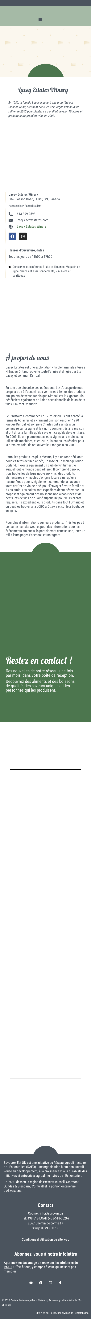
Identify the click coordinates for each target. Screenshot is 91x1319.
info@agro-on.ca (51, 1213)
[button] (40, 19)
